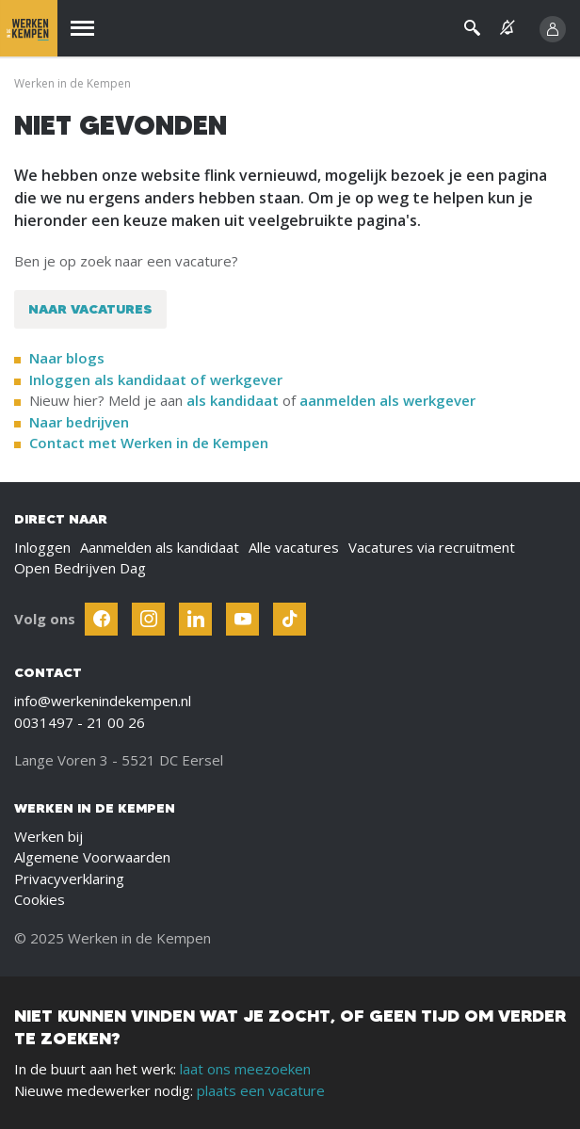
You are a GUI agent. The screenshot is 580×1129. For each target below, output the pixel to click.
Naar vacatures (90, 308)
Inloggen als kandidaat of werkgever (155, 379)
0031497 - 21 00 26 (79, 722)
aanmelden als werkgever (387, 400)
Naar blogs (67, 357)
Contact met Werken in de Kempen (148, 442)
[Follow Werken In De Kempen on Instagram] (148, 619)
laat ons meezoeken (245, 1068)
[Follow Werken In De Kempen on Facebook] (101, 619)
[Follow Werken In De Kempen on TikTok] (289, 619)
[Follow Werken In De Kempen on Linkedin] (195, 619)
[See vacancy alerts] (507, 28)
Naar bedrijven (81, 421)
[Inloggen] (553, 29)
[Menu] (82, 29)
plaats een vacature (261, 1090)
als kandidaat (232, 400)
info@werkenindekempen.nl (102, 700)
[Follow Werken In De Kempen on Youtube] (242, 619)
